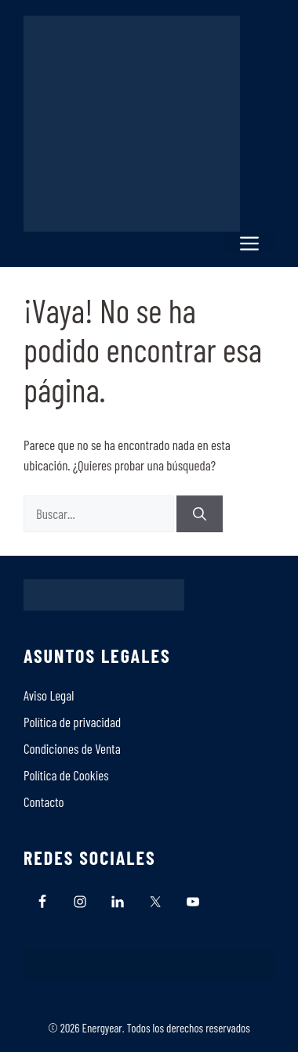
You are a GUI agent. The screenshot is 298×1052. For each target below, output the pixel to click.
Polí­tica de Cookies (66, 775)
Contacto (44, 801)
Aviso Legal (49, 695)
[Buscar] (199, 514)
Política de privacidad (72, 722)
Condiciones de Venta (72, 748)
